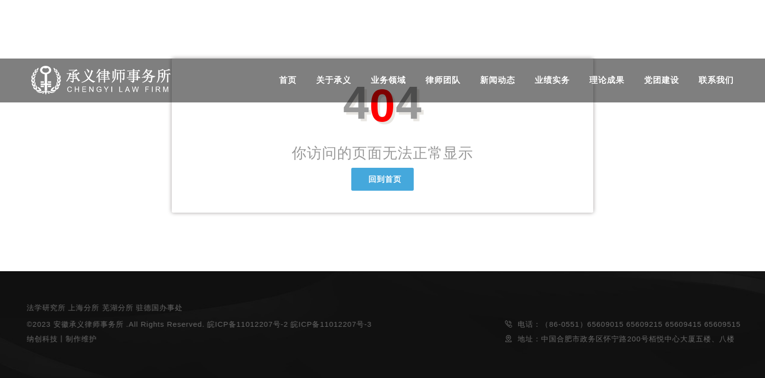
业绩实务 (552, 80)
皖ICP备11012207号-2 (246, 324)
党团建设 (661, 80)
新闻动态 (497, 80)
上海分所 (83, 307)
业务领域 (388, 80)
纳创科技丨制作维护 (61, 339)
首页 (288, 80)
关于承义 (333, 80)
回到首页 (382, 179)
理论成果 (606, 80)
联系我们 (716, 80)
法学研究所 (45, 307)
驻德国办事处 (159, 307)
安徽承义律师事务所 (88, 324)
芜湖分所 (117, 307)
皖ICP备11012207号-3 (330, 324)
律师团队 (443, 80)
